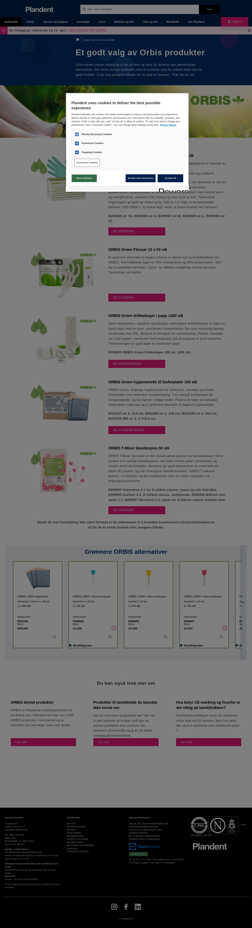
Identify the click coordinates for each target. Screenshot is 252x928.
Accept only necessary (140, 178)
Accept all (170, 178)
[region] (127, 142)
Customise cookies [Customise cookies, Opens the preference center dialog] (87, 162)
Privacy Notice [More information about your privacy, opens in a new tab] (168, 125)
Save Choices (84, 178)
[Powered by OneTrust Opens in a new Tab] (172, 189)
